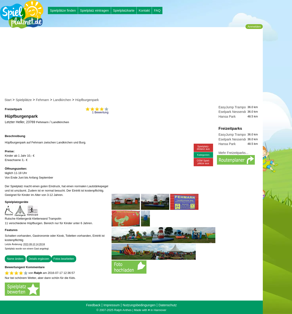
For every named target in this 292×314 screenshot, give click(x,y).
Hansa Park (227, 116)
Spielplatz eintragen (94, 10)
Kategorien (203, 154)
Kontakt (144, 10)
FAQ (157, 10)
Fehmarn (42, 100)
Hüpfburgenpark (87, 100)
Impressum (111, 305)
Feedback (93, 305)
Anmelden (254, 26)
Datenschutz (168, 305)
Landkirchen (62, 100)
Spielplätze (24, 100)
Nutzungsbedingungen (139, 305)
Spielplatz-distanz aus (203, 147)
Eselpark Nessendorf (234, 112)
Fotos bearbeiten (63, 258)
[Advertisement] (133, 63)
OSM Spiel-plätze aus (203, 161)
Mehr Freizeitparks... (233, 153)
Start (8, 100)
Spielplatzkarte (123, 10)
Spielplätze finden (63, 10)
